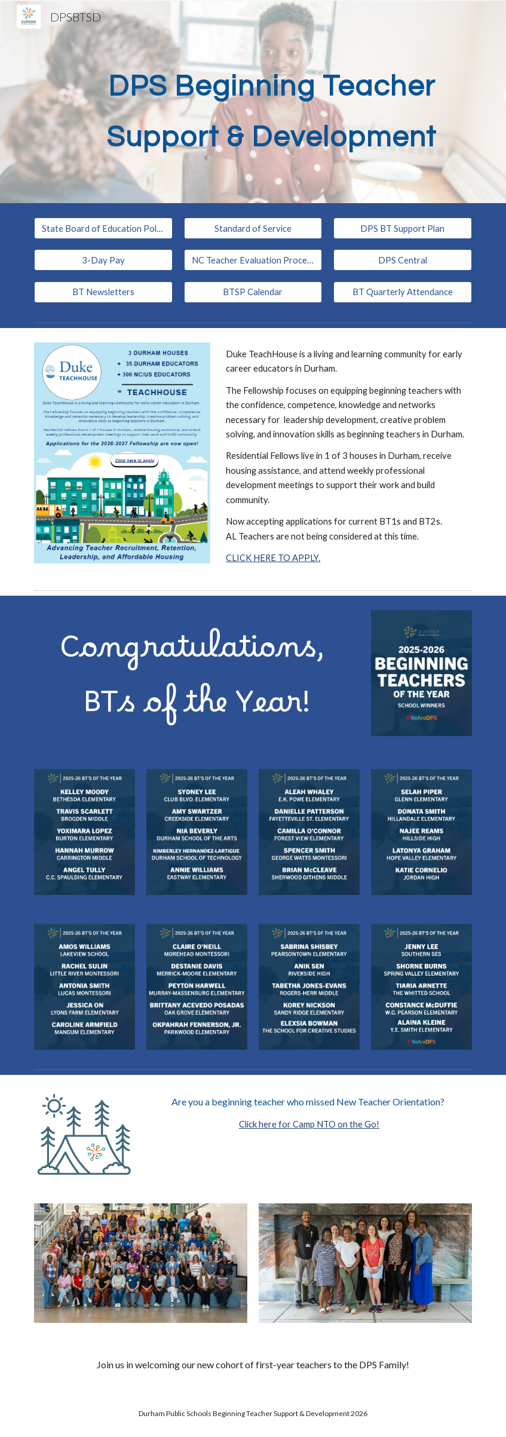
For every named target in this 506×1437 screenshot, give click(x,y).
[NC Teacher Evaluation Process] (253, 260)
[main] (272, 102)
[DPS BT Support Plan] (402, 228)
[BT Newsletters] (103, 292)
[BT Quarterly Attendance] (402, 292)
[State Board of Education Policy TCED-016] (103, 228)
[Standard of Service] (253, 228)
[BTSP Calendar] (253, 292)
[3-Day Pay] (103, 260)
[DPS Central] (402, 260)
